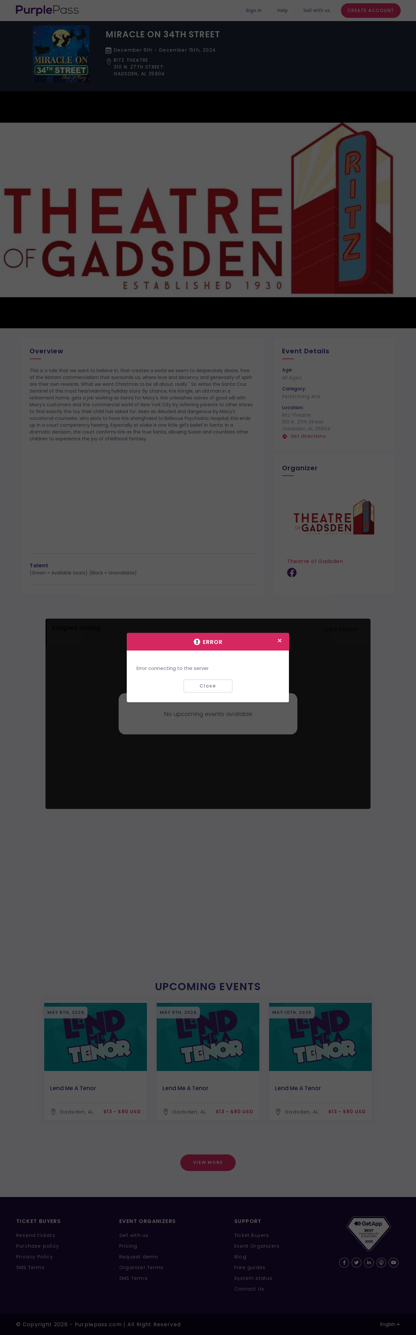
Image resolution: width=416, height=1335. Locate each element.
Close (208, 686)
